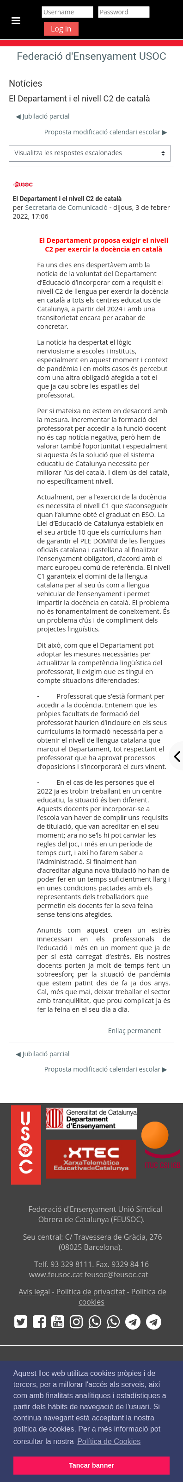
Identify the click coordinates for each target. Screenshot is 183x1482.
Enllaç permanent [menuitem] (134, 1030)
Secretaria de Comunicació (66, 207)
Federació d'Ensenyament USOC (91, 56)
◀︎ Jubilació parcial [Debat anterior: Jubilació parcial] (42, 116)
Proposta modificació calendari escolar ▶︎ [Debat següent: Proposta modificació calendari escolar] (105, 131)
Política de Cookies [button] (108, 1441)
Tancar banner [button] (91, 1465)
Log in (61, 29)
